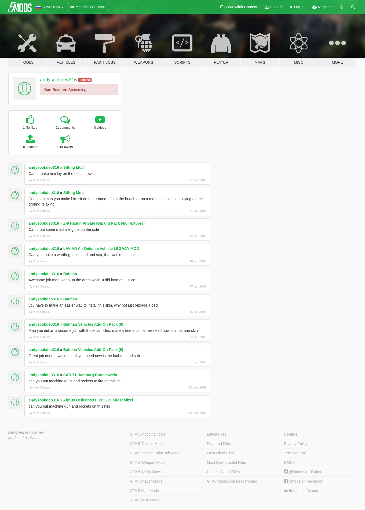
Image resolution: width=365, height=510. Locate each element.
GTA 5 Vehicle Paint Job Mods (155, 453)
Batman (70, 274)
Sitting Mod (73, 167)
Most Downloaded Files (226, 462)
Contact (290, 434)
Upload (273, 7)
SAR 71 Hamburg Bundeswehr (90, 375)
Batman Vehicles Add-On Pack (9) (93, 324)
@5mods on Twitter (302, 471)
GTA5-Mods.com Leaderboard (232, 481)
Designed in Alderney (26, 432)
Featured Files (219, 443)
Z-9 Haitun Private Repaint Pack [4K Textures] (104, 223)
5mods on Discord (301, 491)
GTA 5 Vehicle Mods (147, 443)
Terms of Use (295, 453)
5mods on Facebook (303, 481)
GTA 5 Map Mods (144, 491)
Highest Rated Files (223, 472)
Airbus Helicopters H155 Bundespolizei (98, 400)
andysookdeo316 (58, 79)
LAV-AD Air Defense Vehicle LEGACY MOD (101, 248)
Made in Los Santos (25, 438)
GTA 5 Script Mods (145, 472)
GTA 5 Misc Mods (144, 500)
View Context (40, 180)
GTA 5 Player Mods (146, 481)
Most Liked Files (220, 453)
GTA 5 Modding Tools (148, 434)
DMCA (289, 462)
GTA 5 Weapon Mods (148, 462)
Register (322, 7)
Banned (84, 79)
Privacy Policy (295, 443)
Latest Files (216, 434)
